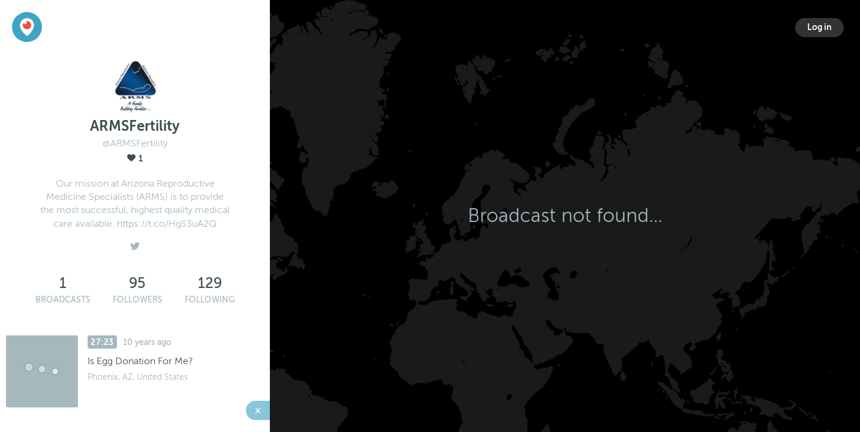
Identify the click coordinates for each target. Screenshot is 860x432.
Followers (138, 299)
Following (210, 299)
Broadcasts (63, 299)
